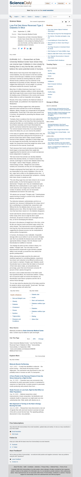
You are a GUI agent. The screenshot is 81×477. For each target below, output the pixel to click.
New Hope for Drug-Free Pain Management (59, 33)
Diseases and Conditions (16, 320)
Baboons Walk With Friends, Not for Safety (59, 53)
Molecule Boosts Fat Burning (19, 364)
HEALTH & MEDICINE (52, 68)
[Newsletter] (69, 3)
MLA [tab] (28, 339)
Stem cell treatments (38, 300)
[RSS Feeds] (66, 3)
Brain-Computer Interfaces (55, 84)
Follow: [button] (47, 3)
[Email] (30, 48)
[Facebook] (19, 48)
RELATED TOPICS (14, 290)
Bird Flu (50, 70)
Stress (49, 97)
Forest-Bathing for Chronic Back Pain (58, 40)
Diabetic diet (35, 294)
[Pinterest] (25, 48)
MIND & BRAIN (50, 78)
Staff (25, 467)
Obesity (14, 301)
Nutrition (15, 313)
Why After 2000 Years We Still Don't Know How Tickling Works (59, 118)
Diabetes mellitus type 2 (38, 312)
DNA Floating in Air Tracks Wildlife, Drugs (59, 51)
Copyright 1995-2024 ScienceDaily (20, 469)
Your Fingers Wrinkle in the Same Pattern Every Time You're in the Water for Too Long (59, 143)
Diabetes (15, 304)
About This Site (18, 467)
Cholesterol (15, 307)
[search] (69, 16)
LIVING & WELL (50, 89)
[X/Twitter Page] (55, 3)
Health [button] (16, 16)
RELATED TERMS (34, 290)
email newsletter (48, 10)
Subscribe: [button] (61, 3)
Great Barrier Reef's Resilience (56, 60)
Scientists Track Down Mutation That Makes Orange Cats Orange (59, 139)
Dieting (34, 316)
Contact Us (15, 461)
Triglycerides (16, 316)
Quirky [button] (45, 16)
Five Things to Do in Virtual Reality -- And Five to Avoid (59, 132)
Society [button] (37, 16)
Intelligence (51, 81)
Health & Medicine (15, 295)
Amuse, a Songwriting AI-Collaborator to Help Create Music (58, 147)
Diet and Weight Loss (18, 298)
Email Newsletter (16, 431)
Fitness (14, 310)
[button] (63, 22)
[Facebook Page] (52, 3)
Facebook (14, 444)
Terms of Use (63, 467)
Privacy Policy (45, 467)
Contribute (30, 467)
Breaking (49, 25)
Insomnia (50, 86)
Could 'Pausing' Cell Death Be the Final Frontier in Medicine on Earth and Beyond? (59, 109)
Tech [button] (23, 16)
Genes (49, 76)
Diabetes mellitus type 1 (38, 304)
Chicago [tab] (40, 339)
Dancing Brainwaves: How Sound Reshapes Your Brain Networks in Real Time (58, 126)
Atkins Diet (35, 319)
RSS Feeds (15, 434)
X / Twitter (14, 447)
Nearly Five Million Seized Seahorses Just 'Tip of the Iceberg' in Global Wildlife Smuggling (59, 114)
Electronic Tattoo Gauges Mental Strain (58, 129)
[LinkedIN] (28, 48)
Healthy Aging (51, 73)
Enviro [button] (30, 16)
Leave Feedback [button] (16, 459)
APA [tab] (34, 339)
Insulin (34, 297)
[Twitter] (22, 48)
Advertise (37, 467)
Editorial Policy (54, 467)
